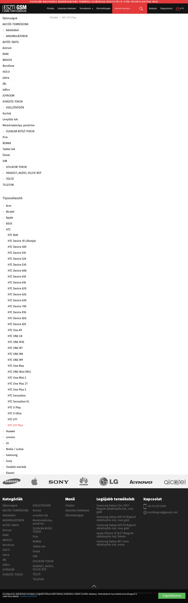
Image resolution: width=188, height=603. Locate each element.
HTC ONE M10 (16, 342)
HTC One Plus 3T (18, 383)
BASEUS (7, 60)
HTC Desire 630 (17, 300)
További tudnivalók (28, 596)
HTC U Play (14, 407)
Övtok (6, 155)
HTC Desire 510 (17, 252)
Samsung (12, 455)
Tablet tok (9, 149)
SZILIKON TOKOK (16, 167)
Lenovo (10, 437)
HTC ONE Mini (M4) (19, 371)
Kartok (7, 113)
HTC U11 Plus (15, 425)
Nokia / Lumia (14, 449)
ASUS (9, 223)
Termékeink (86, 8)
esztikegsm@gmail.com (160, 512)
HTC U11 (12, 419)
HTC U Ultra (14, 413)
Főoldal (50, 8)
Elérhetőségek (103, 8)
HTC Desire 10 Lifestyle (22, 241)
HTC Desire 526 (17, 258)
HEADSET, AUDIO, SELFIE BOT (23, 173)
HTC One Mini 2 (17, 377)
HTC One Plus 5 (17, 389)
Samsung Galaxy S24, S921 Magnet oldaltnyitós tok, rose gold (115, 509)
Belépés (153, 8)
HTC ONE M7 (15, 348)
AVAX (6, 54)
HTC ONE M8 (15, 354)
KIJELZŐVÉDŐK (15, 107)
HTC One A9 (15, 330)
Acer (9, 205)
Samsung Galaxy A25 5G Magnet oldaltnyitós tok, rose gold (116, 526)
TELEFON (8, 184)
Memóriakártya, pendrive (19, 125)
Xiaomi (10, 473)
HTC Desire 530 (17, 264)
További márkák (16, 467)
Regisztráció (166, 8)
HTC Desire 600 (17, 270)
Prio (5, 137)
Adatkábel (12, 30)
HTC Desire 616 (17, 282)
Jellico (6, 89)
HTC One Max (16, 365)
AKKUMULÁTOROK (17, 36)
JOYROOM (8, 95)
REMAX (7, 143)
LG (7, 443)
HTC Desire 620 (17, 288)
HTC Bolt (13, 235)
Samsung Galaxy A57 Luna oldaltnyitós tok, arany (113, 543)
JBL (4, 83)
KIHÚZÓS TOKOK (13, 101)
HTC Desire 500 (17, 246)
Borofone (8, 65)
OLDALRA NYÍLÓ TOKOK (20, 131)
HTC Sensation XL (18, 401)
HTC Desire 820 (17, 318)
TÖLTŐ (10, 178)
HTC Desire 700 (17, 306)
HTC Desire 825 (17, 324)
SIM (5, 161)
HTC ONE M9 (15, 359)
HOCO (6, 71)
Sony (9, 461)
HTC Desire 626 (17, 294)
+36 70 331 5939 (154, 506)
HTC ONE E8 (15, 336)
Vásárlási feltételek (66, 8)
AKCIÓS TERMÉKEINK (16, 24)
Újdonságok (10, 18)
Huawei (10, 431)
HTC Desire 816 (17, 312)
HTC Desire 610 (17, 276)
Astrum (7, 48)
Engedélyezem (172, 595)
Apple (9, 217)
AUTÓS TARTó (11, 42)
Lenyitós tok (10, 119)
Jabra (6, 77)
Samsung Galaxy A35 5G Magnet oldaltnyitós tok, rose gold (116, 518)
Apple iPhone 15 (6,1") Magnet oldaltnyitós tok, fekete (115, 535)
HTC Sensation (17, 395)
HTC (8, 229)
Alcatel (10, 211)
